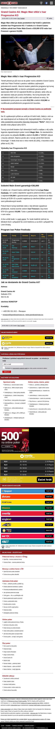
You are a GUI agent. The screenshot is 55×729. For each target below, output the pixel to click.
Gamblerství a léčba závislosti (11, 678)
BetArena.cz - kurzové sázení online (13, 384)
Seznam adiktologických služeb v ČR (37, 719)
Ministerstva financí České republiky (17, 701)
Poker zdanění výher (9, 681)
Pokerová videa (8, 610)
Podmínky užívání (29, 725)
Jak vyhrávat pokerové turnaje (11, 592)
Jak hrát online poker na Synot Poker (13, 633)
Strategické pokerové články (11, 613)
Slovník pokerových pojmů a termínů (13, 598)
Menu (51, 3)
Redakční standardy (17, 725)
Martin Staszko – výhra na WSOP (12, 666)
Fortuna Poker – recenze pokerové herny (14, 562)
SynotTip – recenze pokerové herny (13, 559)
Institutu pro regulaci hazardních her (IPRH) (32, 703)
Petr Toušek (21, 18)
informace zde (34, 713)
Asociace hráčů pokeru (9, 684)
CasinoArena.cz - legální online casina (39, 387)
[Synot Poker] (14, 451)
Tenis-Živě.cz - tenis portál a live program (15, 400)
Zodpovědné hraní (15, 705)
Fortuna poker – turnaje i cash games (13, 636)
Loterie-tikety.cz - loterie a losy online (38, 395)
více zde (34, 321)
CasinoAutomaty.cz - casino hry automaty (40, 398)
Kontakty (8, 725)
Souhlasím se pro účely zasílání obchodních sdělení (26, 368)
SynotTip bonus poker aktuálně (11, 571)
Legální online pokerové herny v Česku (14, 622)
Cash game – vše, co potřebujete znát (13, 595)
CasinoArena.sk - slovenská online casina (40, 409)
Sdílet (49, 18)
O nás (2, 725)
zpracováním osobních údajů (20, 368)
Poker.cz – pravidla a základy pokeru (38, 384)
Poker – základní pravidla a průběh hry (13, 583)
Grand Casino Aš (8, 657)
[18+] (41, 3)
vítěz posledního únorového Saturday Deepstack (19, 122)
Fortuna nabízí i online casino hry (12, 687)
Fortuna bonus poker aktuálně (11, 574)
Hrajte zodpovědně (4, 319)
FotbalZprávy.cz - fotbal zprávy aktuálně (14, 392)
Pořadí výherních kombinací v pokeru (13, 586)
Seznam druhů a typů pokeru (11, 607)
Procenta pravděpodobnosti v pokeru (13, 589)
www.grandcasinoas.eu (34, 315)
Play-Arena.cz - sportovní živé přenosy (39, 401)
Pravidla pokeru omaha (9, 604)
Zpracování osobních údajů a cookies (11, 728)
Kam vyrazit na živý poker (10, 646)
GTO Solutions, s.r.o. (42, 728)
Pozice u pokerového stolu (10, 601)
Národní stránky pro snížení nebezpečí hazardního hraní (19, 721)
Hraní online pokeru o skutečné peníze (13, 631)
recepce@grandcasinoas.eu (13, 315)
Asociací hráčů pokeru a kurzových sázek (39, 705)
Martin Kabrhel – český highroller (12, 669)
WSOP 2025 (7, 660)
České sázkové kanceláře (10, 690)
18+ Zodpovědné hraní (28, 728)
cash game (21, 219)
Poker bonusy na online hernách (12, 628)
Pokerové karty (7, 649)
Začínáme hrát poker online (11, 625)
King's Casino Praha (9, 654)
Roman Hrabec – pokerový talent (12, 663)
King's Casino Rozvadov (10, 651)
